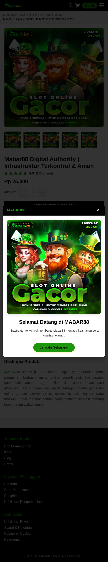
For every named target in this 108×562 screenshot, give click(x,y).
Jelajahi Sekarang (54, 349)
